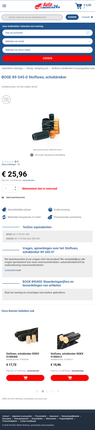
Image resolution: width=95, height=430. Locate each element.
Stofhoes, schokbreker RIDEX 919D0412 (67, 355)
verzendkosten (28, 180)
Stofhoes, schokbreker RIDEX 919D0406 (22, 355)
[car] (47, 50)
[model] (47, 41)
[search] (32, 17)
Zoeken (72, 17)
